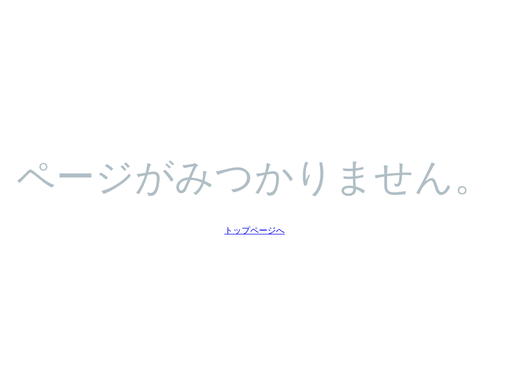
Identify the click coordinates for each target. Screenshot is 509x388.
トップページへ (254, 230)
